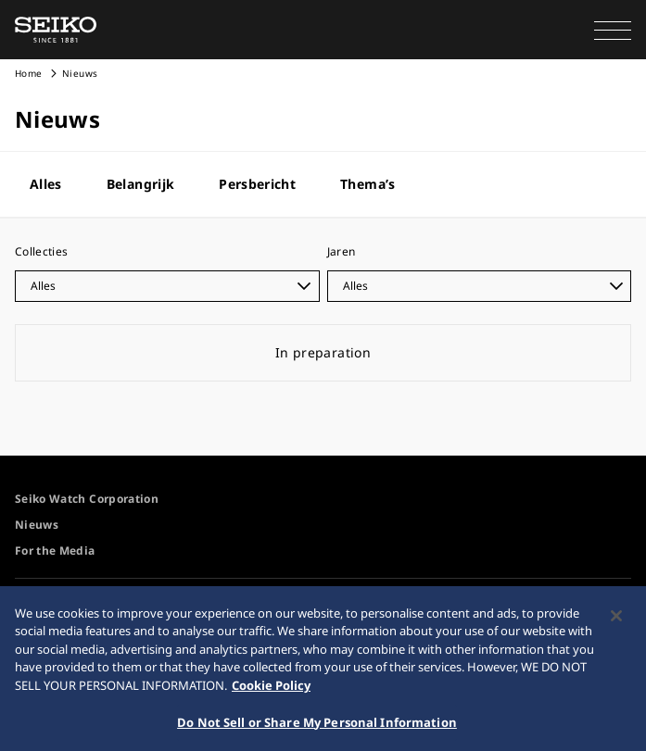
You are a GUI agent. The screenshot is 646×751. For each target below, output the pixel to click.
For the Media (55, 550)
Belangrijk (141, 184)
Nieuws (36, 524)
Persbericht (257, 184)
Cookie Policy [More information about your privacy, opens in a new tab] (271, 690)
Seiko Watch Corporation (86, 499)
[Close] (616, 621)
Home (28, 73)
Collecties (42, 251)
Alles (46, 184)
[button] (612, 29)
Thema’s (367, 184)
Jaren (341, 251)
